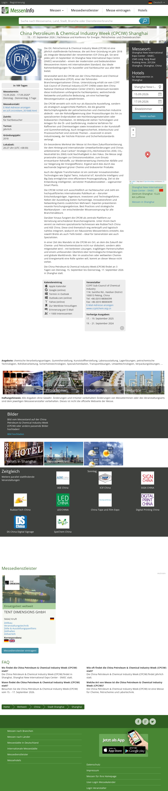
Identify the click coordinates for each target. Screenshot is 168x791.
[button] (148, 154)
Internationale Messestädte (22, 748)
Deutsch (159, 2)
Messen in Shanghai (143, 201)
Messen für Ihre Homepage (101, 776)
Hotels (142, 10)
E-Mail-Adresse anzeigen (16, 107)
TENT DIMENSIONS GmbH (25, 612)
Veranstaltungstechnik (16, 625)
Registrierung (17, 2)
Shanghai (77, 706)
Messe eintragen (118, 10)
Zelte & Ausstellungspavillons (20, 628)
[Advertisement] (84, 348)
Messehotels (14, 760)
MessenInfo (18, 10)
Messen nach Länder (18, 736)
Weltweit (22, 706)
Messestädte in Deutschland (23, 742)
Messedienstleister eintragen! (20, 650)
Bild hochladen (15, 434)
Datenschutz (93, 764)
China (37, 706)
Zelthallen (9, 631)
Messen (57, 10)
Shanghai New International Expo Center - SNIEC (147, 189)
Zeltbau (8, 622)
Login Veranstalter (96, 788)
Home (6, 706)
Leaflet (133, 181)
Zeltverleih (10, 633)
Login (5, 2)
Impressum (93, 770)
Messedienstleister (85, 10)
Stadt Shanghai (56, 706)
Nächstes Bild (54, 589)
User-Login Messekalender (101, 782)
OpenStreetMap (149, 181)
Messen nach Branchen (20, 730)
